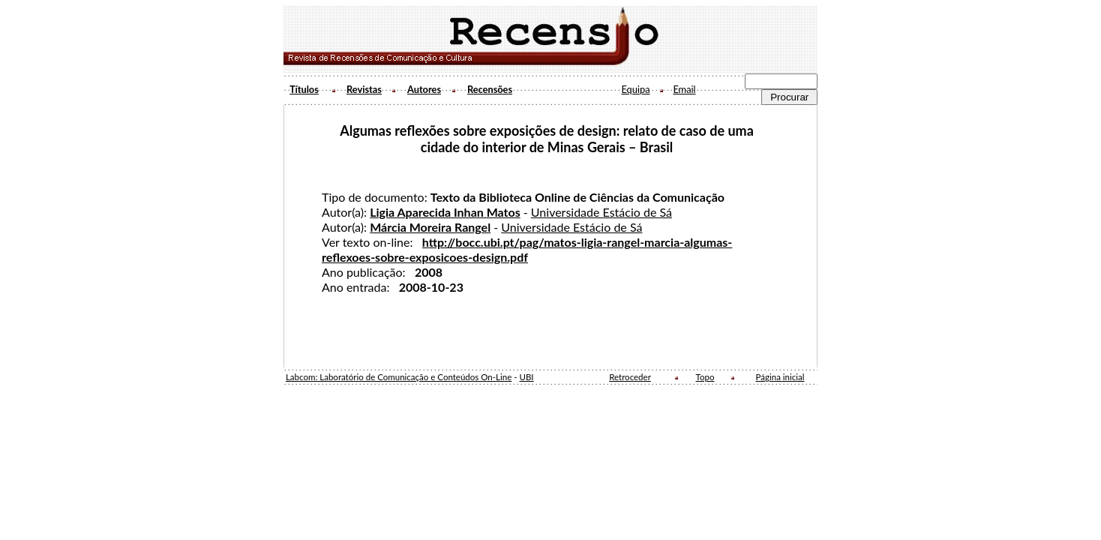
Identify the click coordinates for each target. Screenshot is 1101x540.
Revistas (364, 89)
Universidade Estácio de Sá (601, 212)
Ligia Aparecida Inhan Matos (445, 212)
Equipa (635, 89)
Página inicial (780, 377)
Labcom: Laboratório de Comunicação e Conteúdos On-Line (399, 377)
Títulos (304, 89)
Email (684, 89)
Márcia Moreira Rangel (430, 227)
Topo (705, 377)
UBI (526, 377)
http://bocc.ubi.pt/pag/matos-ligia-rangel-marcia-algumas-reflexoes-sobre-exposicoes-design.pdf (527, 249)
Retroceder (630, 377)
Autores (424, 89)
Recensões (489, 89)
